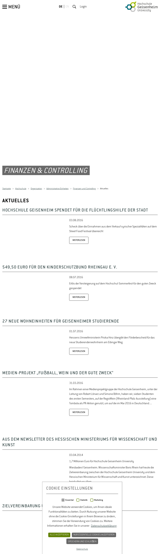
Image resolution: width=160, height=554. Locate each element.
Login (83, 6)
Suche (74, 6)
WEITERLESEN (78, 327)
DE (60, 6)
